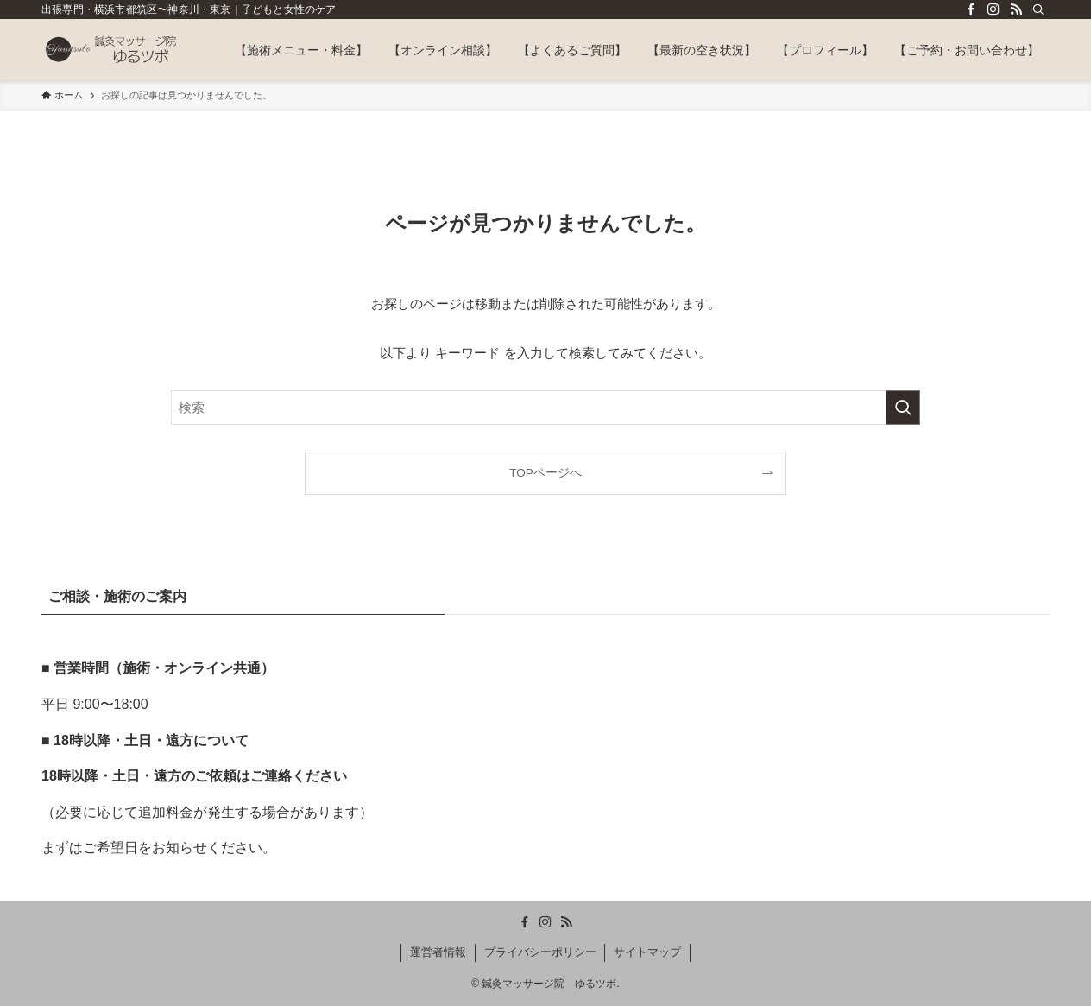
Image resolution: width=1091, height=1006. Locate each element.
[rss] (1016, 9)
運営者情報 (438, 952)
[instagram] (993, 9)
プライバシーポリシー (540, 952)
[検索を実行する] (903, 407)
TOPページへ (545, 472)
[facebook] (971, 9)
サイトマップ (647, 952)
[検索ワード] (545, 407)
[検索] (1038, 9)
